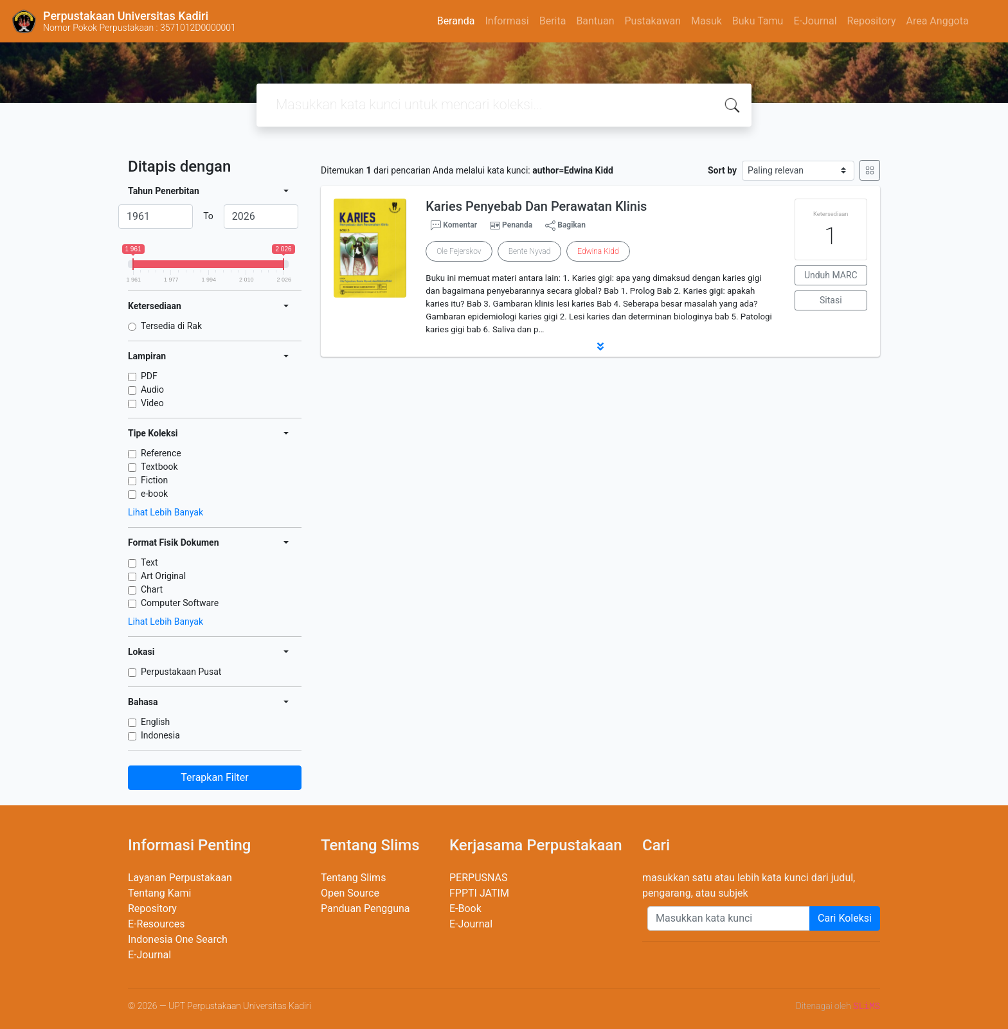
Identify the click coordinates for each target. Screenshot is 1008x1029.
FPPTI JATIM (479, 893)
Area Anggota (937, 21)
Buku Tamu (758, 21)
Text (149, 562)
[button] (600, 346)
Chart (152, 589)
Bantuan (595, 21)
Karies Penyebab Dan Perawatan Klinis (536, 206)
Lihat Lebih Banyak (165, 512)
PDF (149, 376)
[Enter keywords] (728, 918)
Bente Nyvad (530, 251)
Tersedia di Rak (171, 326)
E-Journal (814, 21)
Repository (871, 21)
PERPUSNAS (478, 878)
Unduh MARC (831, 275)
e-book (154, 493)
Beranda (456, 21)
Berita (552, 21)
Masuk (706, 21)
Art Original (163, 576)
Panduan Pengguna (365, 908)
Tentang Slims (353, 878)
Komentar (454, 225)
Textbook (159, 466)
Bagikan (565, 225)
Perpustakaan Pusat (181, 672)
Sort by (722, 170)
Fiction (154, 480)
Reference (161, 453)
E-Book (465, 908)
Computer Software (180, 603)
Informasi (506, 21)
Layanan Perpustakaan (180, 878)
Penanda (517, 224)
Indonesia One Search (178, 939)
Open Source (350, 893)
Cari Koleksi (845, 918)
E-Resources (156, 924)
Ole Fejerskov (459, 251)
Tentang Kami (159, 893)
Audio (152, 389)
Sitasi (831, 300)
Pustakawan (652, 21)
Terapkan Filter (214, 777)
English (155, 722)
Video (152, 403)
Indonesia (160, 735)
